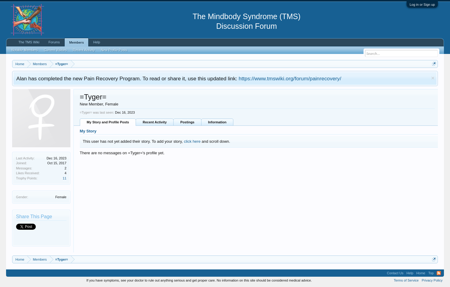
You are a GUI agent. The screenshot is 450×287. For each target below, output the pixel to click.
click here (192, 141)
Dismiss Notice (433, 78)
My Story (88, 131)
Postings (187, 122)
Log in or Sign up (422, 4)
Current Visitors (55, 50)
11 (64, 178)
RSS (439, 273)
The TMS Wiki (29, 42)
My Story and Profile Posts (108, 122)
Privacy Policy (432, 280)
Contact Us (395, 273)
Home (420, 273)
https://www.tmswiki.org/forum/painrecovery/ (290, 78)
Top (431, 273)
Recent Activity (155, 122)
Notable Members (25, 50)
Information (217, 122)
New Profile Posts (114, 50)
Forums (54, 42)
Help (96, 42)
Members (76, 42)
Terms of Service (406, 280)
